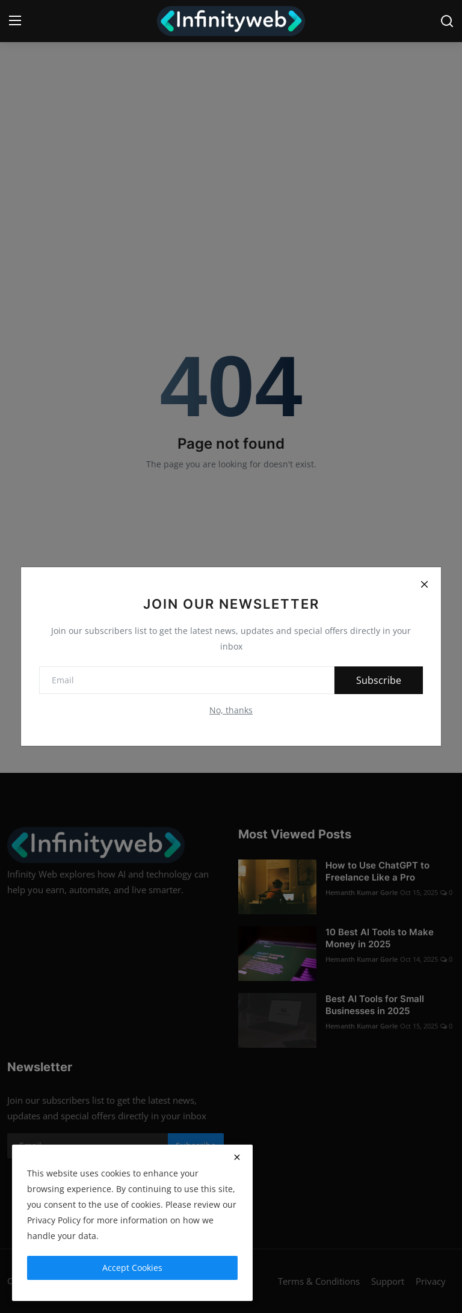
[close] (237, 1157)
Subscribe (378, 680)
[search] (447, 21)
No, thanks (231, 710)
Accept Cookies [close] (132, 1267)
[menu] (15, 21)
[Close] (424, 584)
